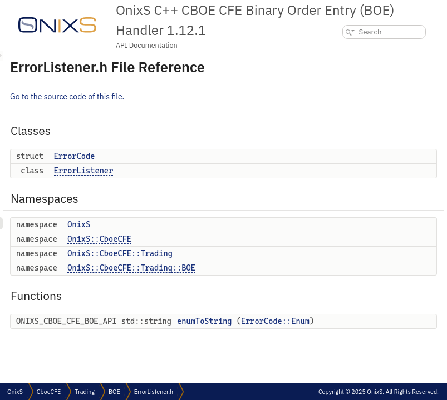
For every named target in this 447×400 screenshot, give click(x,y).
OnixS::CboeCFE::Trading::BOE (271, 283)
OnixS (218, 240)
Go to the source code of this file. (206, 112)
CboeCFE (49, 392)
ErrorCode (213, 171)
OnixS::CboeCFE (239, 254)
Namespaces (343, 93)
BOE (114, 392)
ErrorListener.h (153, 392)
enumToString (353, 167)
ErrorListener (223, 186)
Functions (338, 155)
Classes (335, 57)
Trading (85, 392)
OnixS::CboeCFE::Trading (259, 268)
